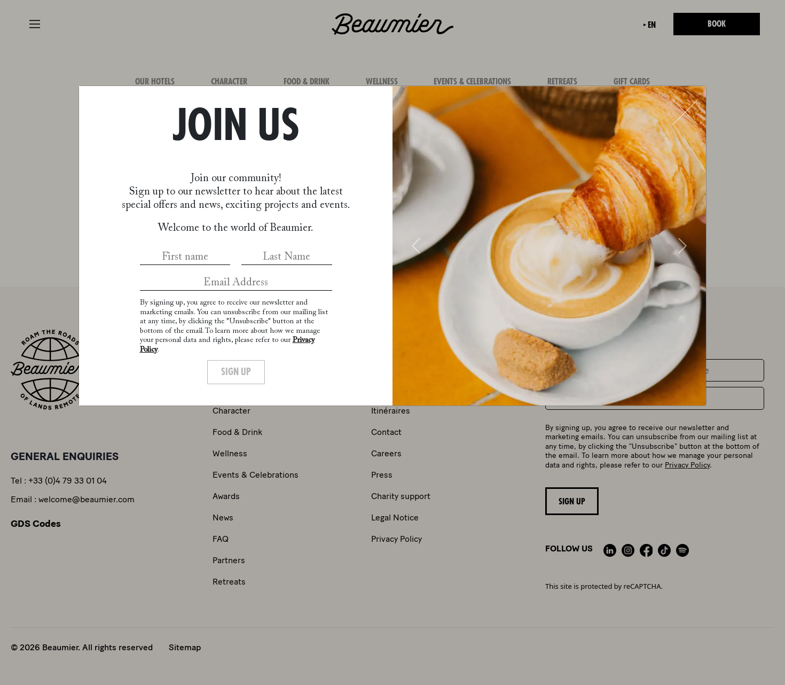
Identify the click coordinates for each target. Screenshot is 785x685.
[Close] (685, 112)
